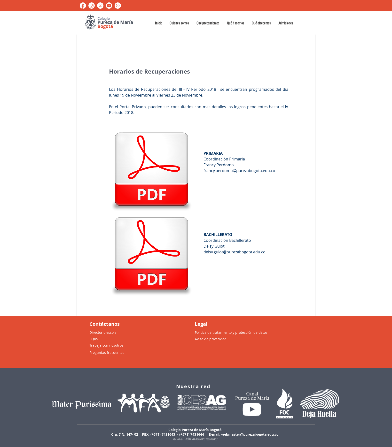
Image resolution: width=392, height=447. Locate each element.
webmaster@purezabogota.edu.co (250, 434)
